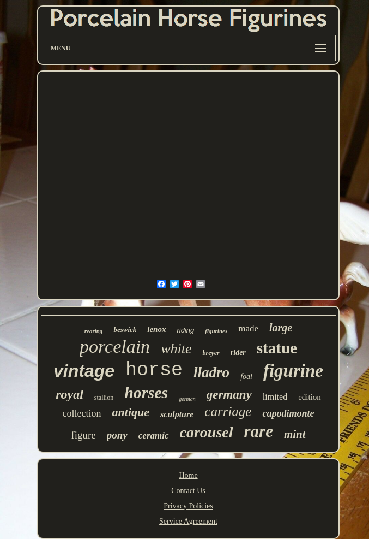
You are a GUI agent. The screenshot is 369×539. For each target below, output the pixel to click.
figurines (216, 331)
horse (154, 370)
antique (130, 412)
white (176, 349)
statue (277, 348)
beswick (124, 329)
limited (275, 396)
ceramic (153, 435)
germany (229, 394)
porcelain (115, 346)
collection (82, 413)
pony (117, 435)
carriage (227, 411)
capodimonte (288, 413)
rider (238, 352)
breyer (210, 353)
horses (146, 392)
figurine (293, 371)
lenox (156, 329)
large (280, 328)
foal (246, 376)
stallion (103, 397)
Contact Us (188, 491)
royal (69, 394)
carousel (206, 432)
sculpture (176, 414)
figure (83, 435)
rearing (93, 331)
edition (309, 397)
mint (295, 434)
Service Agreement (188, 521)
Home (188, 475)
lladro (211, 372)
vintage (83, 371)
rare (258, 431)
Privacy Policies (188, 506)
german (187, 399)
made (248, 328)
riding (185, 330)
